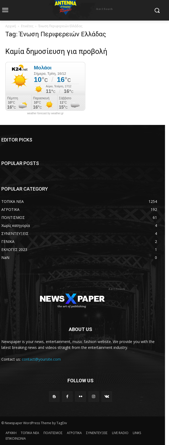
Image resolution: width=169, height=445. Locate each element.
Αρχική (10, 26)
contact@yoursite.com (41, 359)
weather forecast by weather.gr (45, 113)
